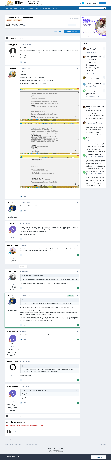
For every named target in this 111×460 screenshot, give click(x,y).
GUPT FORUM (22, 26)
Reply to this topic (72, 31)
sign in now (36, 424)
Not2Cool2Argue (12, 202)
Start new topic (57, 31)
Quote (25, 62)
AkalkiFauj (12, 68)
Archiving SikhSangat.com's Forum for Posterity (95, 106)
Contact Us (60, 448)
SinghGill (90, 51)
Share (63, 25)
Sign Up (103, 3)
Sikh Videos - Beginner (11, 8)
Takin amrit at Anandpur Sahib (93, 83)
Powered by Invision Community (55, 451)
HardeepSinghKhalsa (93, 85)
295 (12, 82)
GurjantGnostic (12, 362)
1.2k (12, 216)
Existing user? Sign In (92, 3)
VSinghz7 (90, 94)
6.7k (12, 375)
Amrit (87, 77)
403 (12, 237)
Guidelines (38, 8)
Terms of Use (8, 458)
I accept (99, 457)
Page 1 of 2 (22, 38)
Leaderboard (46, 8)
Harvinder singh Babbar (93, 78)
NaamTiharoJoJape (13, 332)
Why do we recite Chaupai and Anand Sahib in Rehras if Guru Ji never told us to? (93, 91)
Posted (25, 44)
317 (12, 346)
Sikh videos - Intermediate (26, 8)
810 (12, 284)
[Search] (89, 8)
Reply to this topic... (19, 431)
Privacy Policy (52, 448)
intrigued (12, 271)
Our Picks (54, 8)
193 (12, 258)
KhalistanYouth (12, 245)
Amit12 (12, 224)
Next (12, 38)
